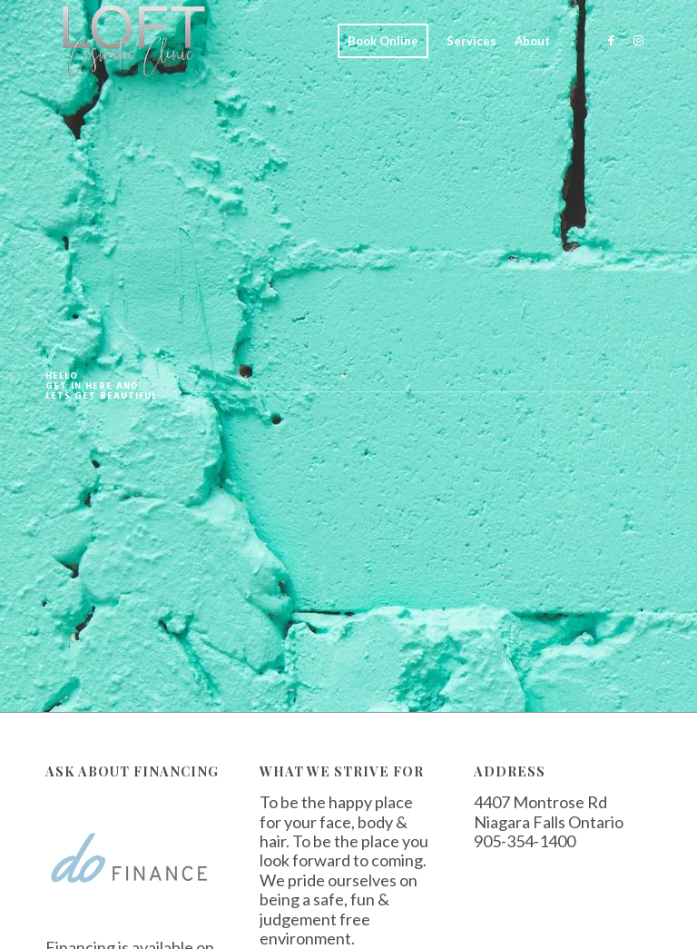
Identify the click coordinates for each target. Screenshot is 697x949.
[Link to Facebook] (610, 40)
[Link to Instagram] (638, 40)
